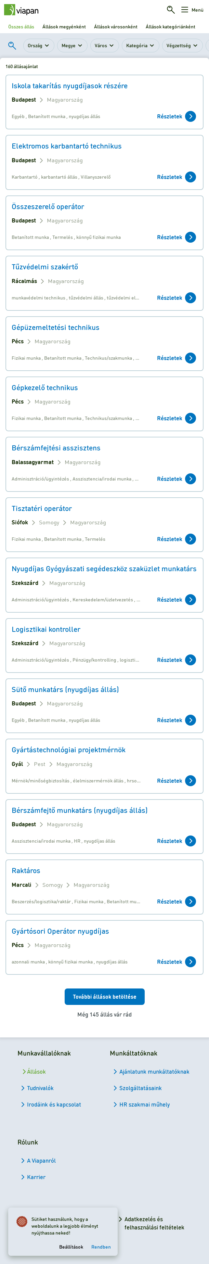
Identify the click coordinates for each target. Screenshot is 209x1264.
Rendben (101, 1246)
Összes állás (21, 26)
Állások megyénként (64, 26)
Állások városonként (116, 26)
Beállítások (71, 1246)
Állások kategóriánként (170, 26)
